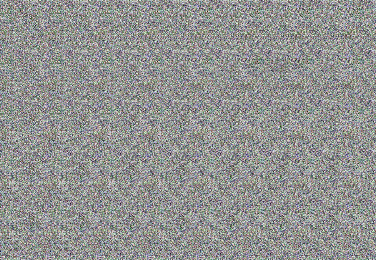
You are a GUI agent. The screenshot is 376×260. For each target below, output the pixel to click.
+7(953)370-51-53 (184, 16)
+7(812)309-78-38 (151, 16)
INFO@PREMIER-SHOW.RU (224, 16)
